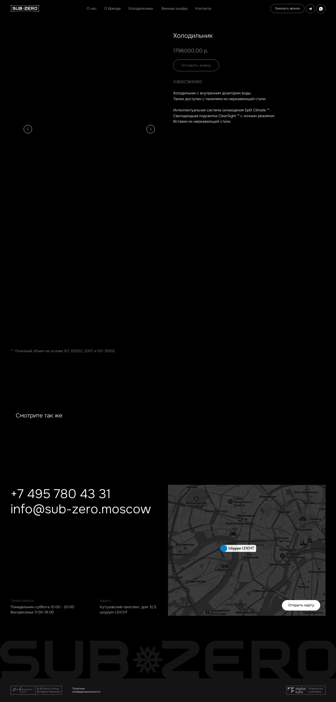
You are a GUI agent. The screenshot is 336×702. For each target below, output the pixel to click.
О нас (92, 8)
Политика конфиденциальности (86, 690)
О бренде (112, 8)
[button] (287, 8)
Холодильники (140, 8)
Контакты (203, 8)
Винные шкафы (174, 8)
